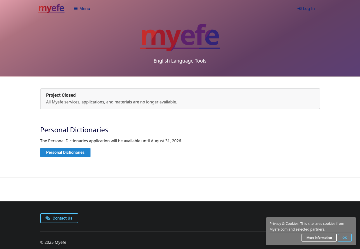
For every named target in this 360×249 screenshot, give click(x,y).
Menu (82, 8)
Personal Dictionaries (65, 152)
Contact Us (59, 218)
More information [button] (319, 238)
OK (344, 238)
